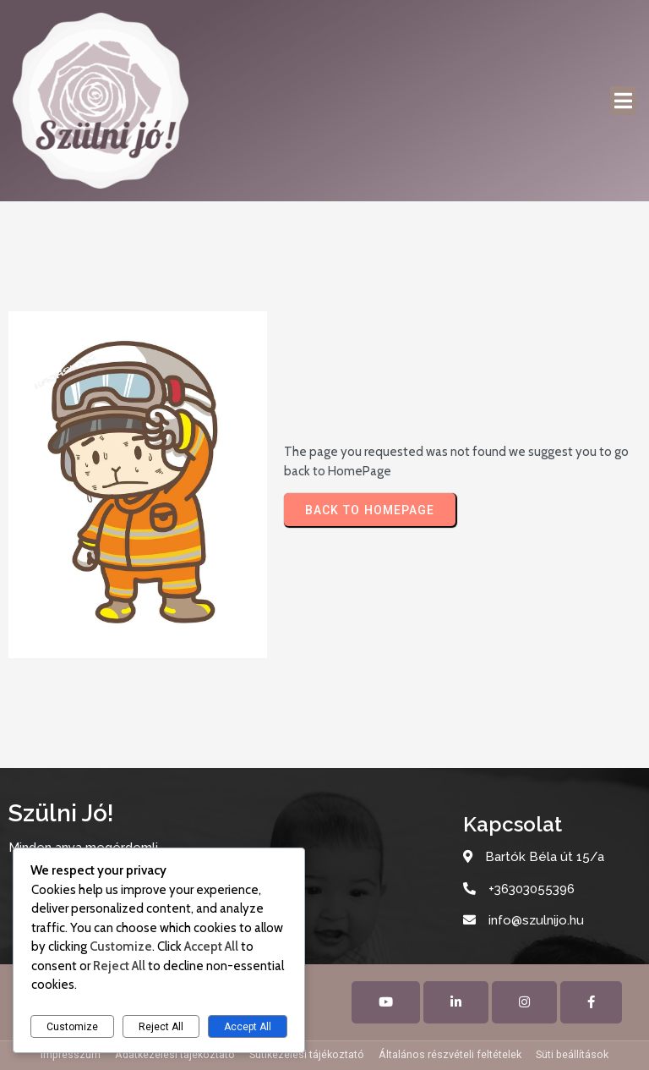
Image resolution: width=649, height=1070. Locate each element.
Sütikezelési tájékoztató (306, 1054)
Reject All (161, 1027)
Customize (72, 1027)
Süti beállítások (572, 1054)
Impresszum (71, 1054)
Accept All (247, 1027)
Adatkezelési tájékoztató (175, 1054)
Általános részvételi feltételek (450, 1054)
